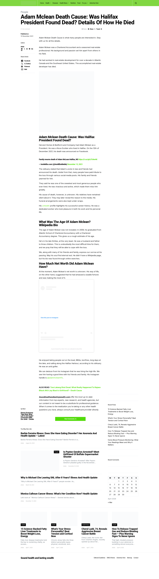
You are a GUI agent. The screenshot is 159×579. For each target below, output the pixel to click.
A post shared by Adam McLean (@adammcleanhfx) (66, 349)
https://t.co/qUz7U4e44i (87, 159)
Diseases (55, 3)
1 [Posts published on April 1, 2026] (118, 481)
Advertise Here (94, 3)
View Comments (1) (70, 419)
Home (42, 3)
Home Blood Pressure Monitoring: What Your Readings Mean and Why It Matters (123, 442)
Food (78, 3)
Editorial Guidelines (99, 558)
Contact (136, 558)
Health (47, 3)
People (24, 12)
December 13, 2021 (75, 164)
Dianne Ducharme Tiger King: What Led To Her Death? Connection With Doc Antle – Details (27, 416)
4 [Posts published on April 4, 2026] (131, 481)
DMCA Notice (111, 558)
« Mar (110, 502)
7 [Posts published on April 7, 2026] (114, 485)
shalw (22, 46)
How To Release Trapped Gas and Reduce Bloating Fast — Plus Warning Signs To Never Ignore (122, 433)
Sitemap (129, 558)
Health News (63, 3)
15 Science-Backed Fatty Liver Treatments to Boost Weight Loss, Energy (121, 411)
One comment (26, 29)
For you (84, 3)
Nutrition (73, 3)
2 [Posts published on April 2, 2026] (123, 481)
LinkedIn (46, 206)
